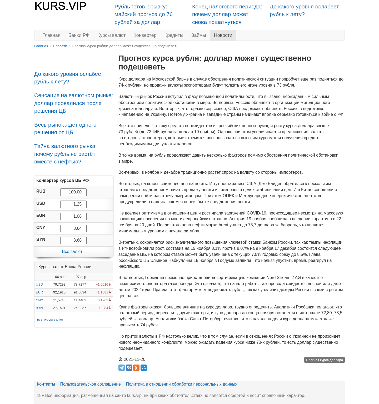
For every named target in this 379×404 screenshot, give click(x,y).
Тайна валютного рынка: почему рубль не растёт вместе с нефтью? (65, 153)
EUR (39, 292)
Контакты (46, 384)
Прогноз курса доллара (324, 360)
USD (39, 284)
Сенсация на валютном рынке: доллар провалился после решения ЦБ (73, 103)
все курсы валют (50, 319)
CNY (39, 300)
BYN (39, 308)
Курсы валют (111, 35)
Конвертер (145, 35)
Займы (198, 35)
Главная (51, 35)
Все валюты (73, 251)
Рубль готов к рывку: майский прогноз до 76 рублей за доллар (143, 14)
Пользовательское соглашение (90, 384)
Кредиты (173, 35)
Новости (223, 35)
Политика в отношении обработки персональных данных (181, 384)
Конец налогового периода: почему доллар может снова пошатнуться (227, 14)
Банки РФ (78, 35)
